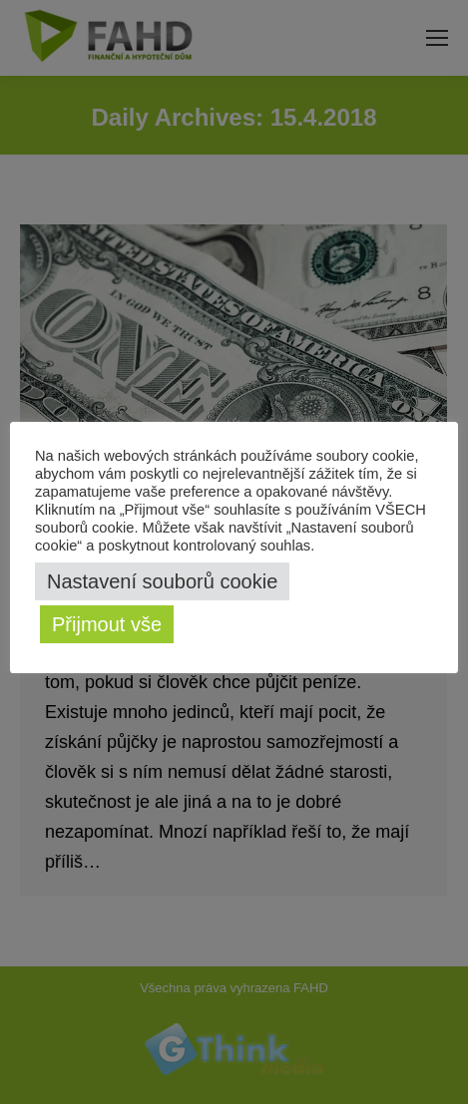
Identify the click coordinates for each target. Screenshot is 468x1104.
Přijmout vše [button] (107, 624)
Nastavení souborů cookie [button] (162, 581)
